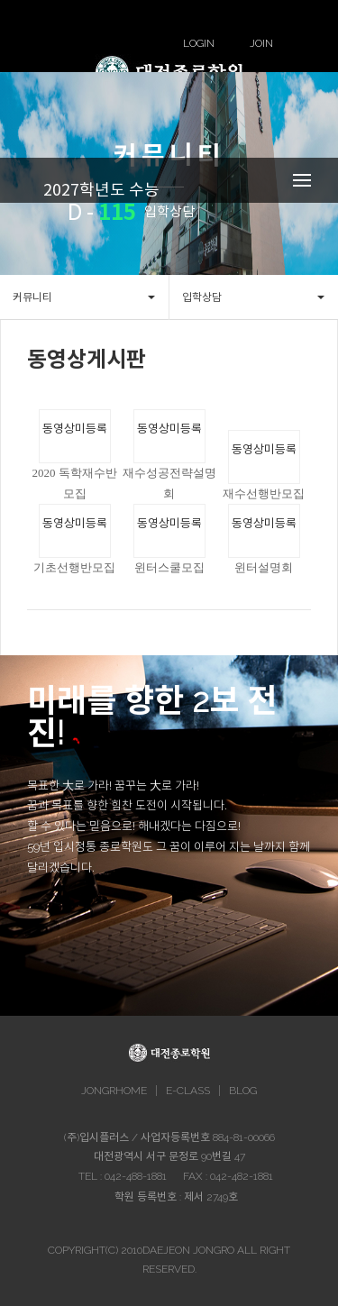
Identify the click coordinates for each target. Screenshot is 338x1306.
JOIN (261, 43)
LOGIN (199, 43)
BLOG (243, 1090)
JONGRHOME (114, 1090)
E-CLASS (188, 1090)
